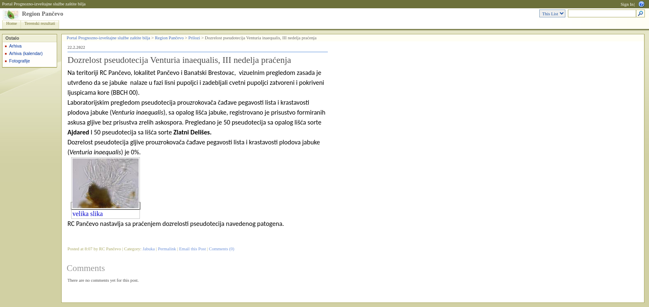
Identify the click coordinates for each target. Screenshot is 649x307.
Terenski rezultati (39, 23)
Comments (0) (221, 249)
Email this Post (192, 249)
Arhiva (15, 45)
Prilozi (194, 38)
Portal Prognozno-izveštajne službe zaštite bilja (44, 4)
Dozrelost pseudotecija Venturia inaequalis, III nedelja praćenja (179, 60)
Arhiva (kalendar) (26, 53)
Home (11, 23)
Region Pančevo (42, 13)
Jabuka (149, 249)
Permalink (167, 249)
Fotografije (19, 60)
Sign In (626, 4)
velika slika (87, 213)
